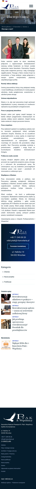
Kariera (25, 27)
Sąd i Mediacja (7, 479)
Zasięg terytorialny (6, 456)
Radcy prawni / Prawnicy (7, 454)
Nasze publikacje (5, 459)
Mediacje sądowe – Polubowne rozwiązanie (13, 482)
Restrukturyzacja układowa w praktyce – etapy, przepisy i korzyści (23, 299)
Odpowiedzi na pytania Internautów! (10, 468)
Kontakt (3, 471)
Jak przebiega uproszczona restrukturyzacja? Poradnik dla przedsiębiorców (19, 324)
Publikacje (7, 282)
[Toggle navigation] (31, 6)
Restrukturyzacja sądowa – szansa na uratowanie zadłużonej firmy (23, 311)
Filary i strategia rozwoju (7, 448)
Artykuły (7, 272)
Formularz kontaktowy (18, 246)
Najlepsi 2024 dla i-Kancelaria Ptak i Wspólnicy (20, 346)
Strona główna (6, 27)
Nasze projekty (9, 277)
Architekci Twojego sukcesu (9, 451)
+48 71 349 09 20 (18, 237)
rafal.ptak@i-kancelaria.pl (18, 240)
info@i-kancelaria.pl (7, 439)
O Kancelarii (17, 27)
